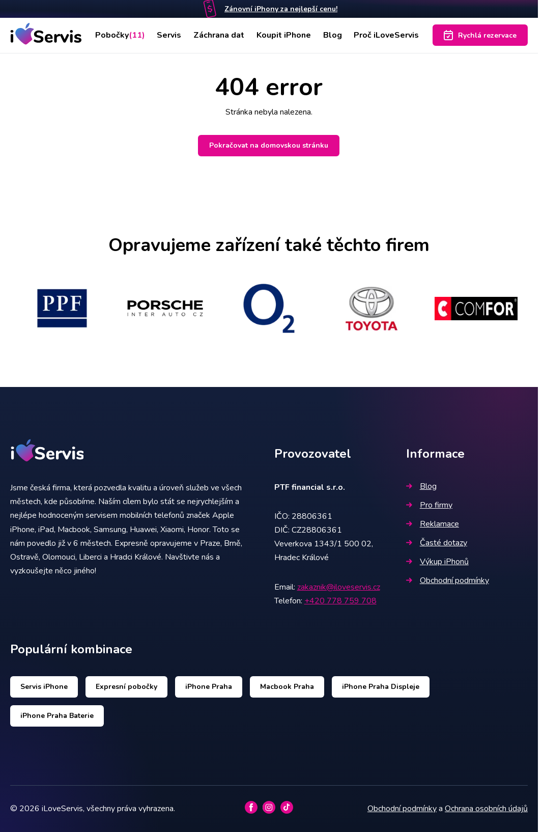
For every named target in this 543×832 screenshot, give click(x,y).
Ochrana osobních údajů (486, 808)
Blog (332, 35)
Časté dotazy (436, 542)
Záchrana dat (218, 35)
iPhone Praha (208, 686)
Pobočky (120, 35)
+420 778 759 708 (340, 600)
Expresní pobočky (126, 686)
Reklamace (432, 524)
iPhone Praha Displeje (380, 686)
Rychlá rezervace (480, 35)
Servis (169, 35)
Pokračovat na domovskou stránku (268, 145)
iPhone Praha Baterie (57, 715)
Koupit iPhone (283, 35)
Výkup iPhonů (437, 561)
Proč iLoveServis (386, 35)
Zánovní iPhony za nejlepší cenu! (280, 9)
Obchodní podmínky (447, 580)
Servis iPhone (44, 686)
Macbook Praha (287, 686)
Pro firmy (429, 505)
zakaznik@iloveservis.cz (338, 587)
